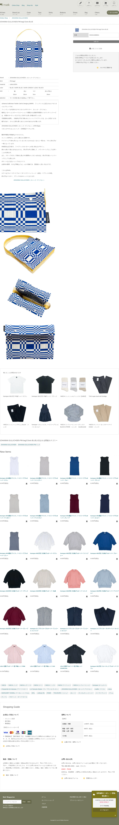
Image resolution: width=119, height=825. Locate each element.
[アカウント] (80, 3)
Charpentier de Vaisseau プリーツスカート (15, 689)
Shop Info (30, 5)
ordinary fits (41, 693)
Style (36, 5)
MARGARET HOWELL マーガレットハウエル (15, 693)
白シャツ (73, 693)
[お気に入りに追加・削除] (26, 483)
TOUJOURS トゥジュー (61, 693)
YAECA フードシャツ (64, 685)
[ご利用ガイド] (88, 3)
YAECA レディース (26, 685)
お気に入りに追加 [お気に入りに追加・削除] (95, 49)
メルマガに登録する (104, 67)
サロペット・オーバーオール (18, 697)
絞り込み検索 (113, 12)
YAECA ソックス (50, 685)
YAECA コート (38, 685)
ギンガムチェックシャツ (86, 693)
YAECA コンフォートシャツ (81, 685)
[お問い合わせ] (97, 3)
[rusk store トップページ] (5, 5)
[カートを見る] (105, 3)
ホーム (44, 797)
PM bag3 (12, 81)
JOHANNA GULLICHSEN (8, 444)
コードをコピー (104, 810)
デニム (111, 693)
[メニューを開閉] (112, 3)
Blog (23, 5)
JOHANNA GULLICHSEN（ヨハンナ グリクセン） (29, 180)
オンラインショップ (48, 800)
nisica (110, 689)
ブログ (44, 803)
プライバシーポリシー (76, 800)
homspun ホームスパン (100, 685)
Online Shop (15, 5)
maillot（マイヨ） (100, 689)
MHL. (33, 693)
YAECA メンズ (12, 685)
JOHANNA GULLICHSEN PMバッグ (29, 444)
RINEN (49, 693)
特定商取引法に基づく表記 (78, 797)
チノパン (4, 697)
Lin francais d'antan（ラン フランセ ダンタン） (44, 689)
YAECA (4, 685)
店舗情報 (44, 807)
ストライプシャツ (101, 693)
